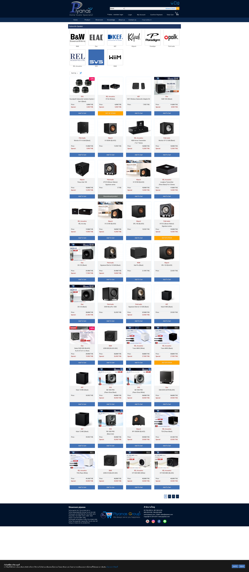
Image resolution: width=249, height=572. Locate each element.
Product (87, 20)
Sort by (74, 73)
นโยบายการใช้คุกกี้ (112, 567)
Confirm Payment (156, 15)
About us (122, 20)
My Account (141, 15)
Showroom (99, 20)
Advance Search (170, 8)
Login (130, 15)
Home (75, 20)
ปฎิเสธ (242, 566)
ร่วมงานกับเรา (147, 20)
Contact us (132, 20)
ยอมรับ (235, 566)
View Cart (170, 15)
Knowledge (111, 20)
